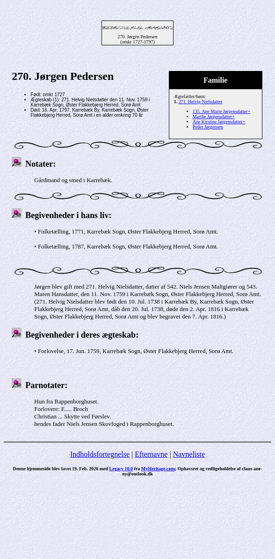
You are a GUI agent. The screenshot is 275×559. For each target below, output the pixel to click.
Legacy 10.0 (121, 468)
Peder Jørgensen (208, 126)
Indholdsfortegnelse (100, 454)
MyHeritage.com (158, 468)
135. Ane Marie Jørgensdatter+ (222, 111)
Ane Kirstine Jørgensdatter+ (219, 121)
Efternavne (151, 454)
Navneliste (189, 454)
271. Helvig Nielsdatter (201, 101)
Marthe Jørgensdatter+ (214, 116)
